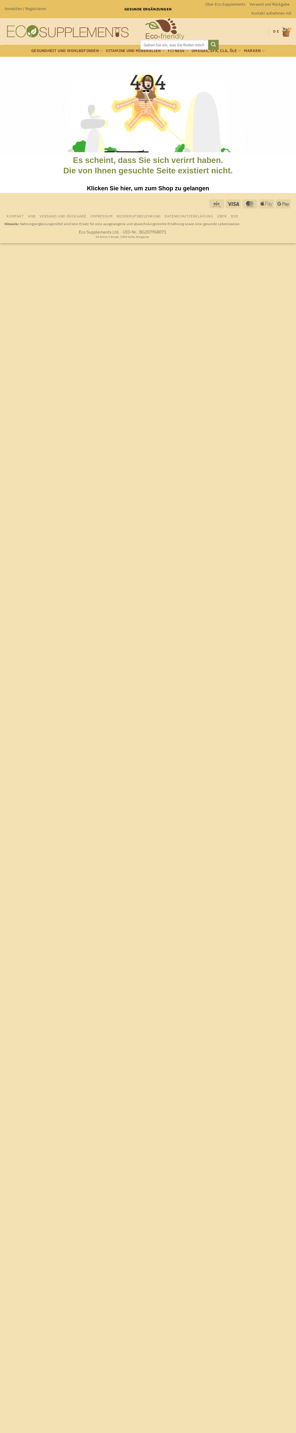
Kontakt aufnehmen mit (271, 13)
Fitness (178, 51)
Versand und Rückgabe (269, 4)
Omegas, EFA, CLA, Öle (216, 51)
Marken (254, 51)
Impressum (101, 216)
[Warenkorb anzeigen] (282, 31)
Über (222, 216)
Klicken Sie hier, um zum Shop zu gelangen (148, 188)
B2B (234, 216)
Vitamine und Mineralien (135, 51)
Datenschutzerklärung (189, 216)
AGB (32, 216)
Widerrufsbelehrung (139, 216)
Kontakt (15, 216)
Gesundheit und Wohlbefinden (67, 51)
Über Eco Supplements (225, 4)
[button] (25, 8)
